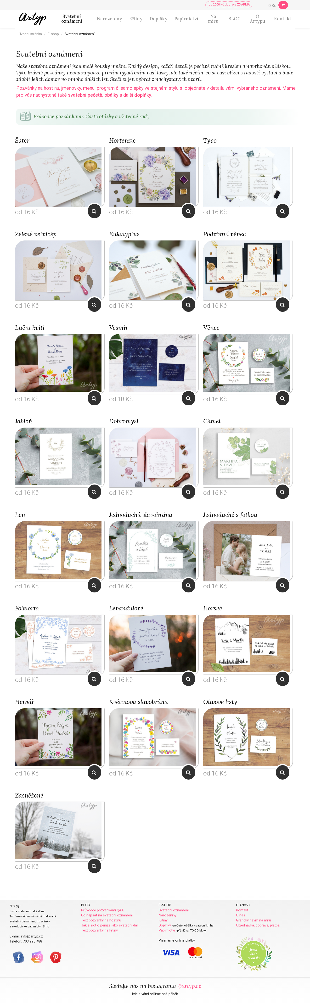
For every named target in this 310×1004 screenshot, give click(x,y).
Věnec (211, 327)
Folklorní (27, 608)
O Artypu (257, 19)
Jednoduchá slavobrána (140, 515)
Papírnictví (186, 19)
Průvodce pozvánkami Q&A (102, 910)
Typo (210, 140)
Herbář (24, 702)
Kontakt (282, 19)
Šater (22, 140)
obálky (111, 95)
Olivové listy (220, 702)
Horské (212, 608)
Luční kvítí (30, 327)
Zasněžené (29, 795)
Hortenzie (122, 140)
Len (20, 515)
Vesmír (118, 327)
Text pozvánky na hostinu (101, 920)
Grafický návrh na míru (253, 920)
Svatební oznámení (71, 19)
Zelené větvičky (35, 234)
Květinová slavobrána (138, 702)
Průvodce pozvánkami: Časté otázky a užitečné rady (84, 116)
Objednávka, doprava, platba (258, 925)
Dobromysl (123, 421)
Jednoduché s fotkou (230, 515)
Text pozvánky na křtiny (99, 930)
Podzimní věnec (224, 234)
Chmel (211, 421)
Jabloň (23, 421)
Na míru (213, 19)
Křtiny (135, 19)
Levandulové (126, 608)
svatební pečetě (85, 95)
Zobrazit (94, 211)
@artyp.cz (189, 985)
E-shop (53, 34)
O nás (240, 915)
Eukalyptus (124, 234)
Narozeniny (109, 19)
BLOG (234, 19)
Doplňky (158, 19)
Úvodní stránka (30, 34)
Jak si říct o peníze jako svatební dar (109, 925)
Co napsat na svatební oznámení (107, 915)
